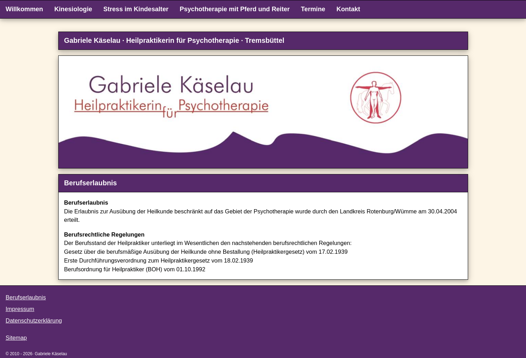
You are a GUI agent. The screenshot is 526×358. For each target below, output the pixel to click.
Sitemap (16, 337)
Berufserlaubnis (26, 297)
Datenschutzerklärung (34, 320)
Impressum (20, 309)
